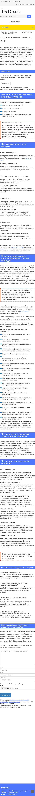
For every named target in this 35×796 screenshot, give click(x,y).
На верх (32, 791)
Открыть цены (5, 83)
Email (1, 672)
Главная (4, 32)
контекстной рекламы (17, 247)
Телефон (2, 677)
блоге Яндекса (24, 311)
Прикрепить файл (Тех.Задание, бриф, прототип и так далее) (16, 684)
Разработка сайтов (26, 32)
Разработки (13, 32)
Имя (1, 668)
